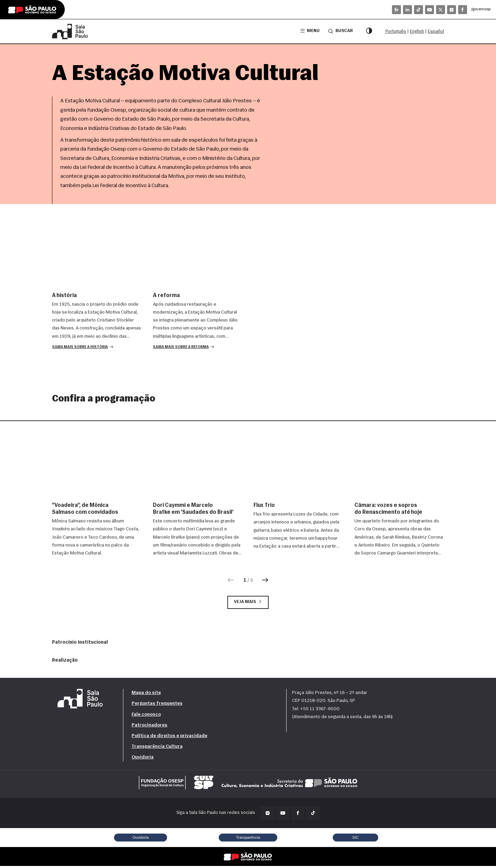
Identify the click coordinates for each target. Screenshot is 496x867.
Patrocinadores (149, 726)
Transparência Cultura (157, 747)
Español (436, 31)
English (417, 31)
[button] (83, 348)
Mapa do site (146, 693)
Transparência (248, 838)
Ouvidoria (143, 758)
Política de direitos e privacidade (169, 737)
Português (395, 31)
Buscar (340, 31)
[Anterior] (231, 581)
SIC (355, 838)
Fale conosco (146, 715)
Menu (309, 31)
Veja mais (248, 603)
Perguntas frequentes (157, 704)
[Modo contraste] (369, 31)
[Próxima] (265, 581)
